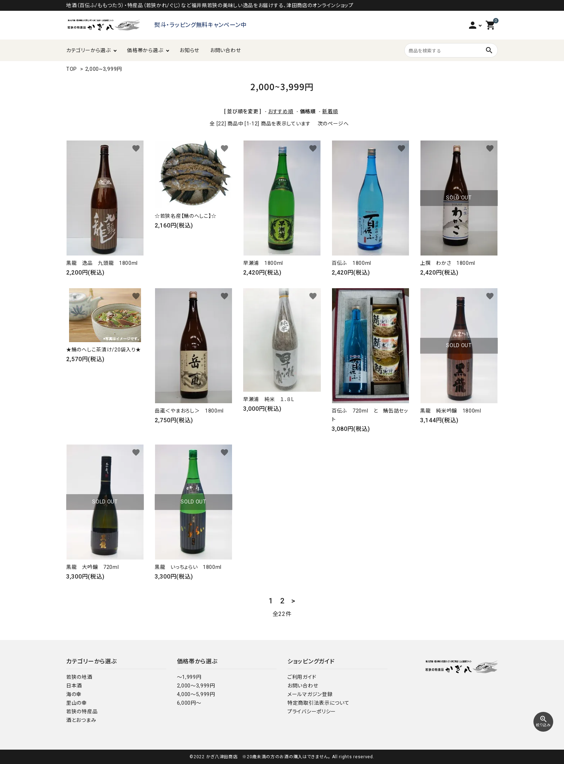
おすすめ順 (281, 111)
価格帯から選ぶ (145, 50)
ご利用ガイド (301, 677)
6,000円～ (189, 703)
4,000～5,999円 (196, 694)
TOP (71, 69)
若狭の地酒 (79, 677)
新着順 (330, 111)
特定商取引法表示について (318, 703)
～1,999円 (189, 677)
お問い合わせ (225, 50)
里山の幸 (76, 703)
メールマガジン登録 (309, 694)
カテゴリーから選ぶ (88, 50)
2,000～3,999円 (196, 686)
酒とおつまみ (81, 720)
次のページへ (333, 123)
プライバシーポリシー (311, 711)
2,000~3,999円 (103, 69)
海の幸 (74, 694)
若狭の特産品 (81, 711)
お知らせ (189, 50)
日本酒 (74, 686)
